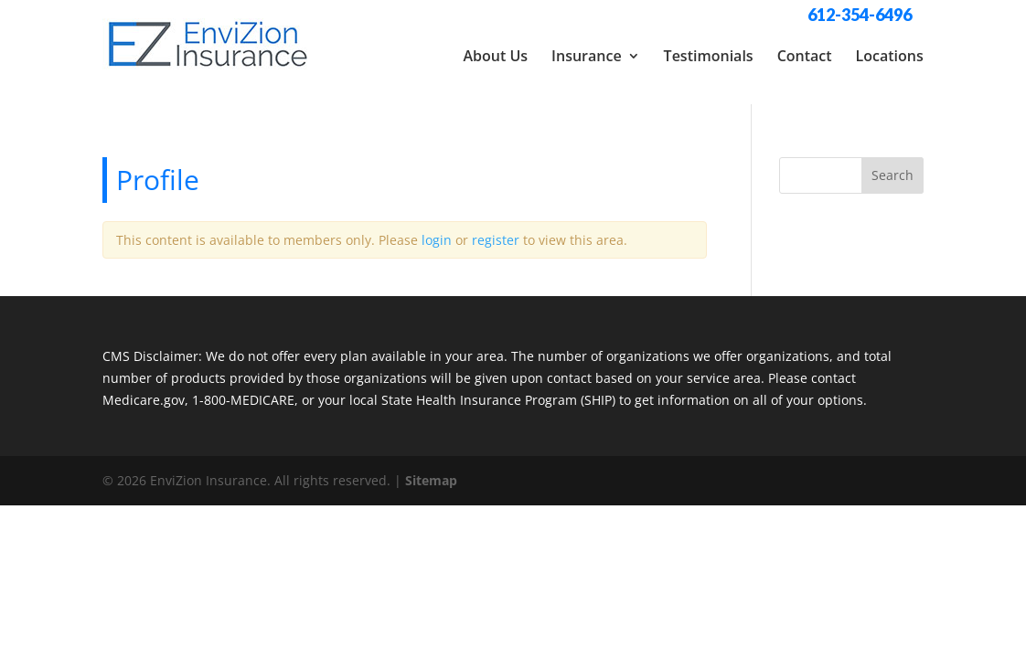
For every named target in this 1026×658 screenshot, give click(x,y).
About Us (495, 55)
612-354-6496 (859, 14)
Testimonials (708, 55)
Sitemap (431, 469)
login (437, 229)
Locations (890, 55)
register (495, 229)
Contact (804, 55)
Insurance (586, 55)
